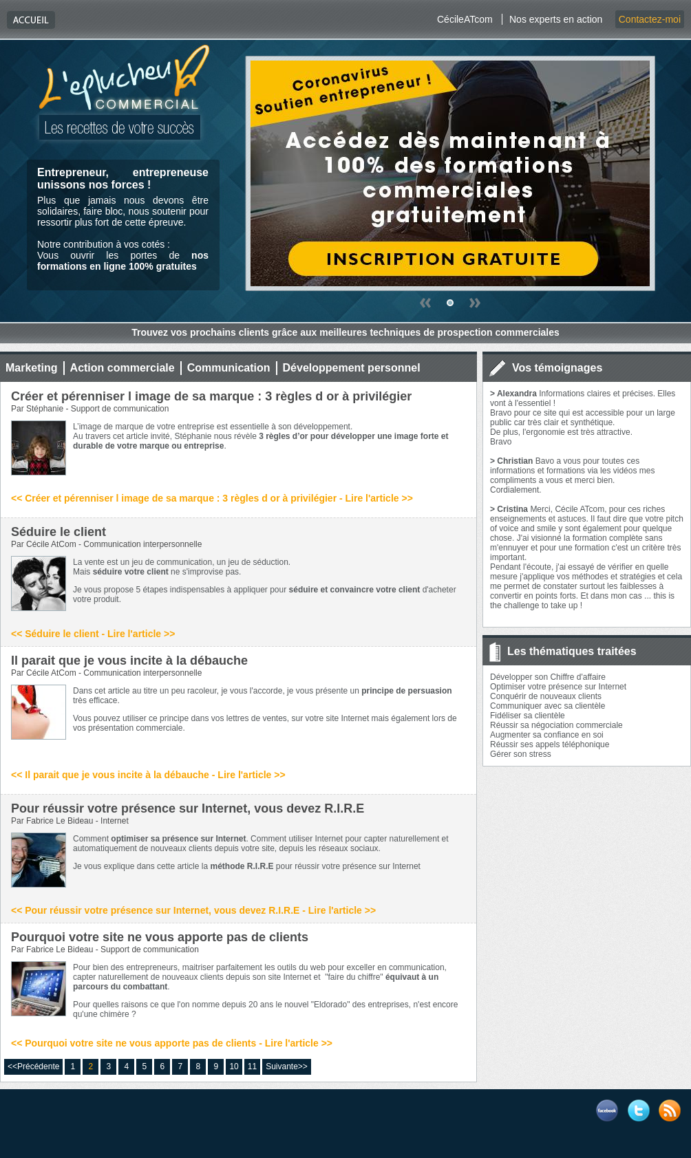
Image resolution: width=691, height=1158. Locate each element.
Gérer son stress (520, 754)
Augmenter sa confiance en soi (547, 735)
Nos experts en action (555, 19)
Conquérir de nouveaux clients (546, 696)
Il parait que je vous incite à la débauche (129, 660)
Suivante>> (287, 1066)
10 (233, 1066)
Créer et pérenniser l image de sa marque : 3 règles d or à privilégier (211, 396)
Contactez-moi (650, 19)
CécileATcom (465, 19)
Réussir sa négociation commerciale (556, 725)
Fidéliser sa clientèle (527, 715)
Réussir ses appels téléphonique (549, 744)
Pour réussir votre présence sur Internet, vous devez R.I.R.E (187, 808)
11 (252, 1066)
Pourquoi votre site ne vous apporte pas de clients (159, 937)
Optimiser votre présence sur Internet (558, 686)
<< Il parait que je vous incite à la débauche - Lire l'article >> (148, 774)
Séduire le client (58, 532)
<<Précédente (33, 1066)
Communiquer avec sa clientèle (547, 706)
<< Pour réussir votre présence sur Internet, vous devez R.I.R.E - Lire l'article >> (193, 910)
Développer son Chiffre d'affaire (548, 677)
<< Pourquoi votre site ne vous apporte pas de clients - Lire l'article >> (171, 1043)
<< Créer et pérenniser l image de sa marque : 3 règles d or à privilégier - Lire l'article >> (212, 498)
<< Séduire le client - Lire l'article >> (93, 633)
